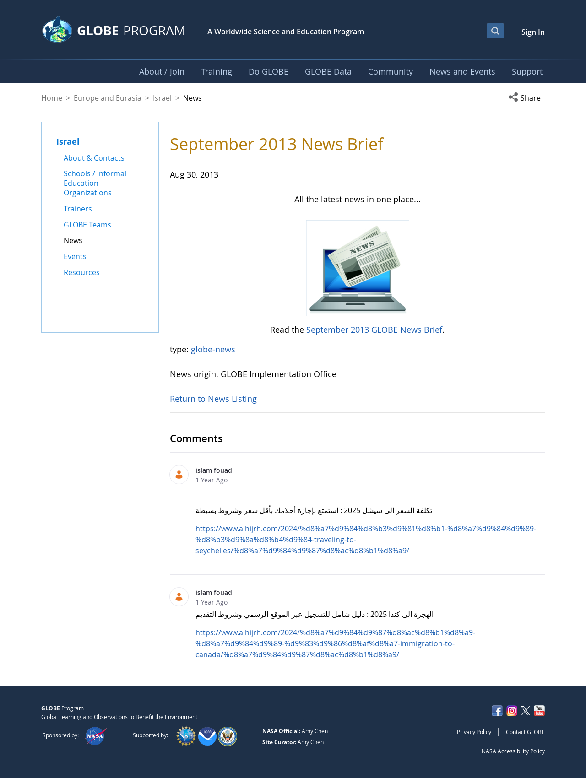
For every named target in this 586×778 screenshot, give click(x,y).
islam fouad (213, 470)
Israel (162, 98)
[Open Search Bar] (495, 30)
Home (51, 98)
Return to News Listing (213, 398)
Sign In (533, 32)
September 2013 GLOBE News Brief (374, 329)
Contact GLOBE (525, 731)
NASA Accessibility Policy (513, 751)
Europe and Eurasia (107, 98)
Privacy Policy (474, 731)
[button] (526, 97)
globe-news (213, 349)
